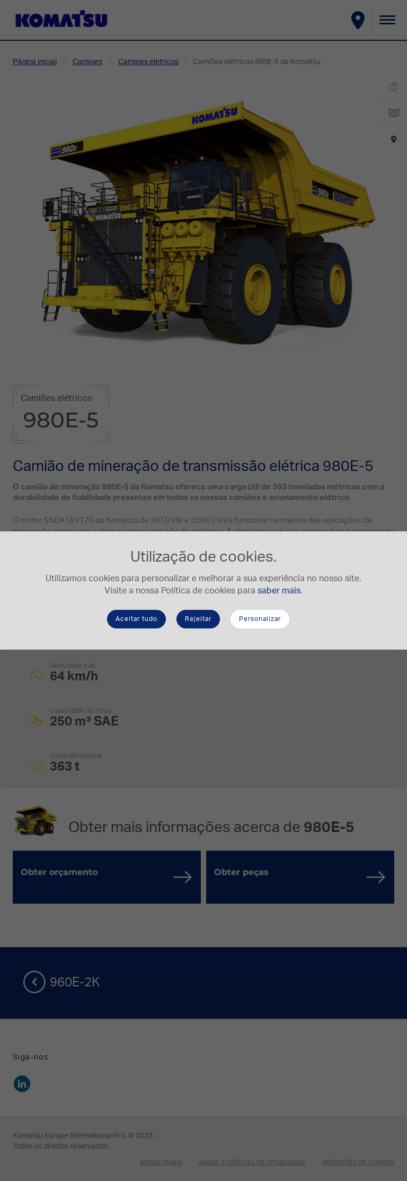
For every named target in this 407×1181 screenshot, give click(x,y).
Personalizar (260, 619)
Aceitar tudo (136, 619)
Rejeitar (198, 619)
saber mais (279, 591)
